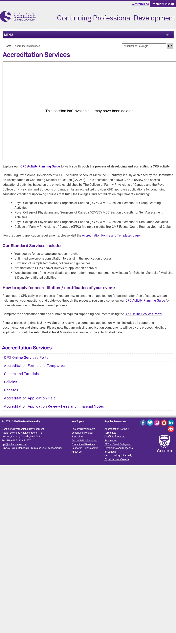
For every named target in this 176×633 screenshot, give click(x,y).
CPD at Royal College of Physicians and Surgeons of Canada (118, 448)
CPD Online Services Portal (143, 314)
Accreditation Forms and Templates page (111, 235)
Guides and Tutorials (21, 374)
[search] (144, 46)
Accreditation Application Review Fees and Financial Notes (54, 406)
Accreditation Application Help (30, 398)
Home (8, 45)
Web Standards (20, 447)
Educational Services (83, 444)
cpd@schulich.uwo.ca (14, 444)
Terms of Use (38, 447)
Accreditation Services (27, 348)
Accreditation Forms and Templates (34, 366)
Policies (10, 382)
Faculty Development (83, 428)
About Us (77, 451)
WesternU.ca (140, 4)
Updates (11, 390)
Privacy (6, 447)
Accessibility (55, 447)
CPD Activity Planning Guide (40, 166)
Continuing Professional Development (23, 428)
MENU (8, 35)
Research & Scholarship (85, 447)
